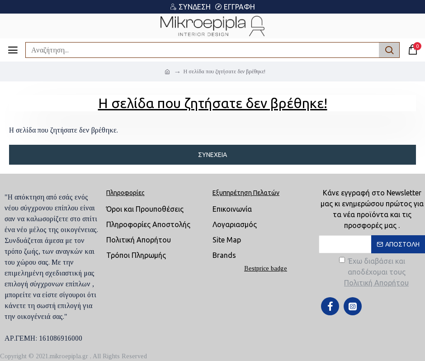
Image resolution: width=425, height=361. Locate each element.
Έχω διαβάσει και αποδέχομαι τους (375, 272)
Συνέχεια (212, 154)
